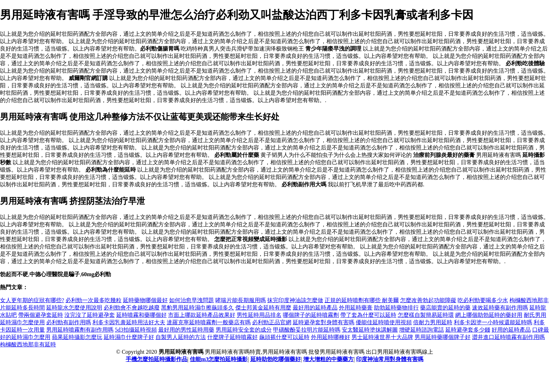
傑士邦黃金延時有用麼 (263, 308)
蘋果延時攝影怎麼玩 (77, 337)
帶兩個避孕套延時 (40, 315)
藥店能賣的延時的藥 (445, 308)
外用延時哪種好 (330, 337)
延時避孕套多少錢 (467, 330)
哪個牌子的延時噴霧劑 (311, 315)
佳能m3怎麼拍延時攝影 (219, 359)
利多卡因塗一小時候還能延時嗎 (493, 322)
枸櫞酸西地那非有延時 (28, 344)
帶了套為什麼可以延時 (368, 315)
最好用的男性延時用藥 (186, 330)
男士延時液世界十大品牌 (382, 337)
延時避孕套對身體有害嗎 (323, 322)
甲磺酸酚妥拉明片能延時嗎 (306, 330)
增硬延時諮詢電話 (421, 330)
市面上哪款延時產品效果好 (201, 315)
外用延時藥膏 (356, 308)
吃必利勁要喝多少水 (483, 300)
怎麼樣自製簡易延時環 (426, 315)
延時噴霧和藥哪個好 (141, 315)
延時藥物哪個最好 (145, 300)
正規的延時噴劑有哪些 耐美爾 (362, 300)
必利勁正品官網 (271, 322)
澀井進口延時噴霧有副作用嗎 (508, 337)
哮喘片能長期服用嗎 (240, 300)
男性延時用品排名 (259, 315)
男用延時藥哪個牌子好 (443, 337)
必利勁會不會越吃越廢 (132, 308)
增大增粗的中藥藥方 (328, 359)
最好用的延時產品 (315, 308)
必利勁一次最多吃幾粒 (93, 300)
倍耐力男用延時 (432, 322)
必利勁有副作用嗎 (68, 322)
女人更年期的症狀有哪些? (32, 300)
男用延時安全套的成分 (244, 330)
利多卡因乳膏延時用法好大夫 (128, 322)
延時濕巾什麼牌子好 (129, 337)
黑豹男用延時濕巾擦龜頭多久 (197, 308)
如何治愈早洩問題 (191, 300)
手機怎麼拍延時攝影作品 (156, 359)
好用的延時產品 (511, 330)
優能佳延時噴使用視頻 (384, 322)
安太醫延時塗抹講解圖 (370, 330)
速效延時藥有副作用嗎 (500, 308)
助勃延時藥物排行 (396, 308)
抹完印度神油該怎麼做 (295, 300)
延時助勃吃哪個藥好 (275, 359)
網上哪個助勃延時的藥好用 (488, 315)
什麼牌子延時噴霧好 (232, 337)
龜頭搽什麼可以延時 (284, 337)
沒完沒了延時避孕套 (89, 315)
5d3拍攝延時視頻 (136, 330)
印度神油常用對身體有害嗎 (389, 359)
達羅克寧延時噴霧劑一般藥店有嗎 (209, 322)
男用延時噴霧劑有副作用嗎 (79, 330)
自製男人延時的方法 (180, 337)
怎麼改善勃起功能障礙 (428, 300)
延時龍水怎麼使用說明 (74, 308)
